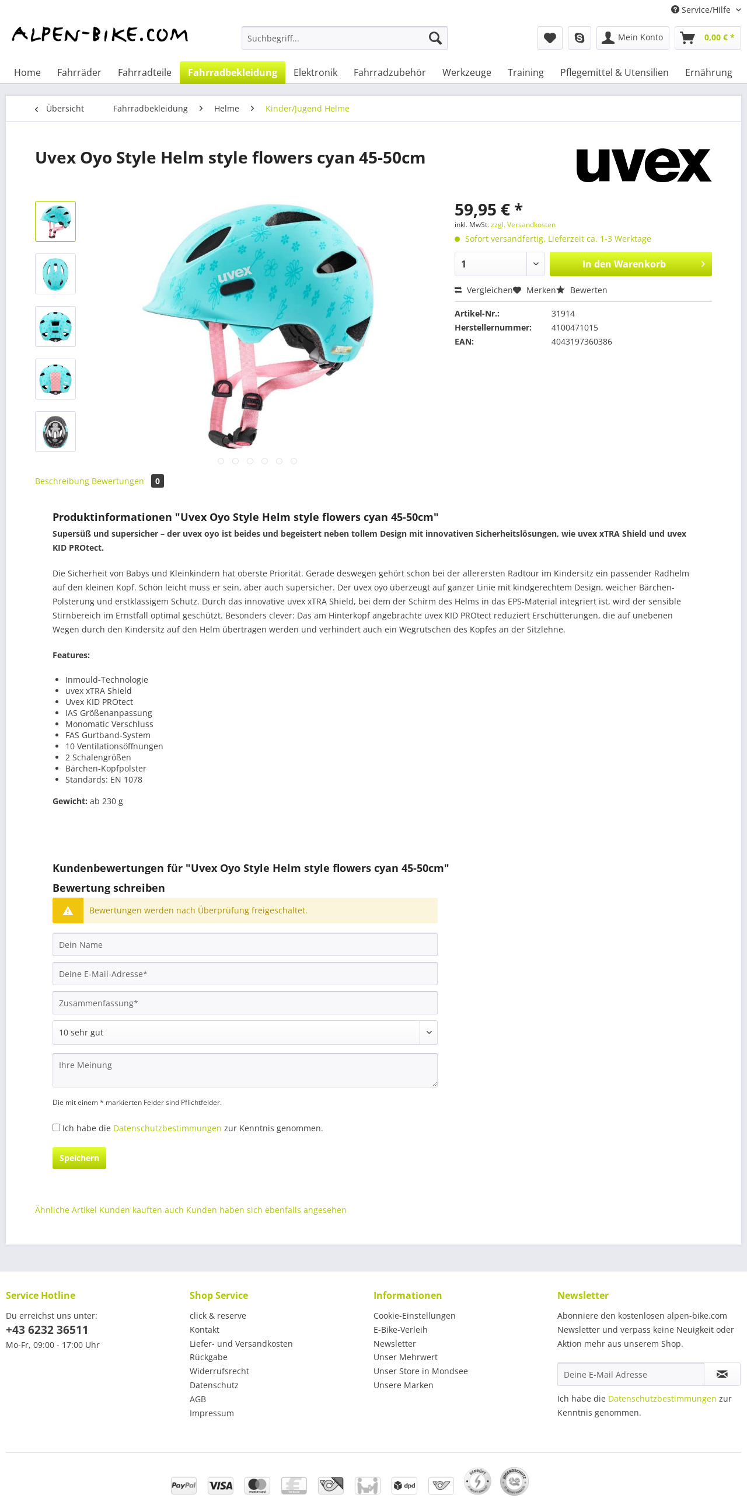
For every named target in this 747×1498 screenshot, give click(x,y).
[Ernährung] (709, 72)
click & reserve (218, 1315)
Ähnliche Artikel (66, 1209)
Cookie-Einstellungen (415, 1315)
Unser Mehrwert (406, 1357)
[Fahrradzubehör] (389, 72)
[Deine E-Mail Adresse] (630, 1374)
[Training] (526, 72)
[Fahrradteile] (145, 72)
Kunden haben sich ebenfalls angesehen (266, 1209)
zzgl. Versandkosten (523, 225)
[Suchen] (435, 38)
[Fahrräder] (79, 72)
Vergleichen (484, 290)
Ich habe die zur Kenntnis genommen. (192, 1128)
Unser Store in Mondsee (421, 1371)
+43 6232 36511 (47, 1329)
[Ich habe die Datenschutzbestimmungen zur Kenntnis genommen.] (56, 1127)
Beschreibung (62, 480)
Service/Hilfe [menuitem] (702, 9)
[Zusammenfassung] (245, 1002)
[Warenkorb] (708, 38)
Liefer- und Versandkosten (241, 1343)
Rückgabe (209, 1357)
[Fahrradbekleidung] (232, 72)
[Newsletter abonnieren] (722, 1374)
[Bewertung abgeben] (245, 1032)
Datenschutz (214, 1385)
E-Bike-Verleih (401, 1329)
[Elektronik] (315, 72)
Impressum (212, 1413)
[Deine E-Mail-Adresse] (245, 973)
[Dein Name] (245, 944)
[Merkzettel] (550, 38)
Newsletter (395, 1343)
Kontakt (204, 1329)
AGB (198, 1399)
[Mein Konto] (632, 38)
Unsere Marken (404, 1385)
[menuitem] (345, 43)
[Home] (27, 72)
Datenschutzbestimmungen (167, 1128)
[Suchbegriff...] (345, 38)
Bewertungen (128, 480)
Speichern (79, 1157)
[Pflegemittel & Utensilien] (614, 72)
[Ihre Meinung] (245, 1070)
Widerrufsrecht (219, 1371)
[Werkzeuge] (467, 72)
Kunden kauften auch (141, 1209)
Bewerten (582, 290)
